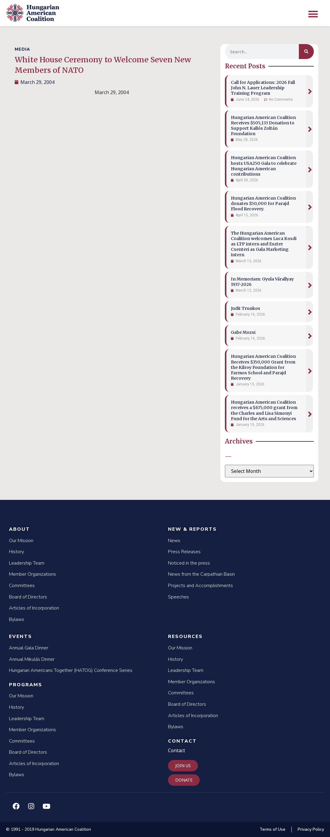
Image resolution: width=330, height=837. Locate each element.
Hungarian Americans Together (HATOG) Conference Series (70, 670)
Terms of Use (272, 829)
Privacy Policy (311, 829)
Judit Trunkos (245, 308)
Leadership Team (26, 563)
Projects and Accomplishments (200, 585)
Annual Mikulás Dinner (32, 659)
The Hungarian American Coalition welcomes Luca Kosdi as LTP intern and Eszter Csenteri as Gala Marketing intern (263, 244)
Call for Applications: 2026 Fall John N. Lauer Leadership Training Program (263, 88)
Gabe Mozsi (243, 332)
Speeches (178, 597)
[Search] (306, 51)
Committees (22, 585)
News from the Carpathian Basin (201, 574)
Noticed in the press (189, 563)
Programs (25, 684)
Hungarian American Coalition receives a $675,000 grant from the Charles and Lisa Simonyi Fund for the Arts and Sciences (264, 410)
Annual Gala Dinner (28, 648)
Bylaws (16, 619)
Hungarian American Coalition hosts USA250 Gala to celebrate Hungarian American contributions (263, 166)
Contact (182, 741)
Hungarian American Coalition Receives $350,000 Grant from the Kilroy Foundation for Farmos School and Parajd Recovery (263, 367)
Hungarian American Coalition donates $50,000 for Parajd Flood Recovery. (263, 203)
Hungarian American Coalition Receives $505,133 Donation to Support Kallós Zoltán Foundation (263, 126)
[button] (313, 14)
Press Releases (184, 551)
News (174, 540)
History (16, 551)
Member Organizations (32, 574)
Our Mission (21, 540)
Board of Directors (28, 597)
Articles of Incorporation (34, 608)
